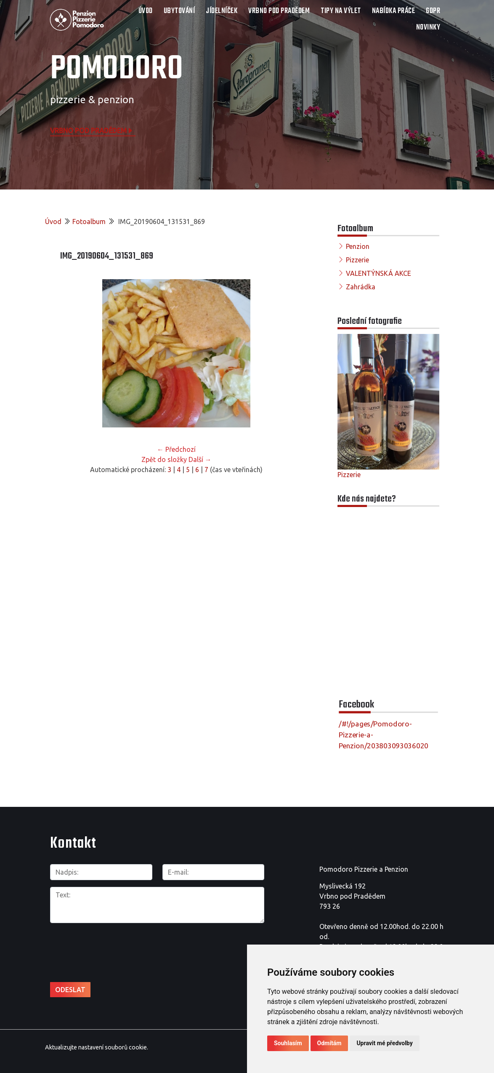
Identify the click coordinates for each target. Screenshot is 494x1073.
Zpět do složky (164, 459)
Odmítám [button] (329, 1043)
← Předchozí (176, 449)
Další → (200, 459)
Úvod (145, 11)
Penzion (357, 246)
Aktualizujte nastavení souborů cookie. (96, 1047)
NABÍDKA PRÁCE (393, 11)
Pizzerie (357, 260)
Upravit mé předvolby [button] (384, 1043)
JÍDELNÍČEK (221, 11)
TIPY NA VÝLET (341, 11)
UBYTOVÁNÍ (179, 11)
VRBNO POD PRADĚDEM (279, 11)
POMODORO (116, 69)
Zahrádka (360, 287)
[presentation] (95, 943)
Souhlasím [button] (288, 1043)
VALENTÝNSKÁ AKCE (378, 273)
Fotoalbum (89, 221)
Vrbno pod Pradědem (91, 130)
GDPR (433, 11)
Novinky (428, 27)
